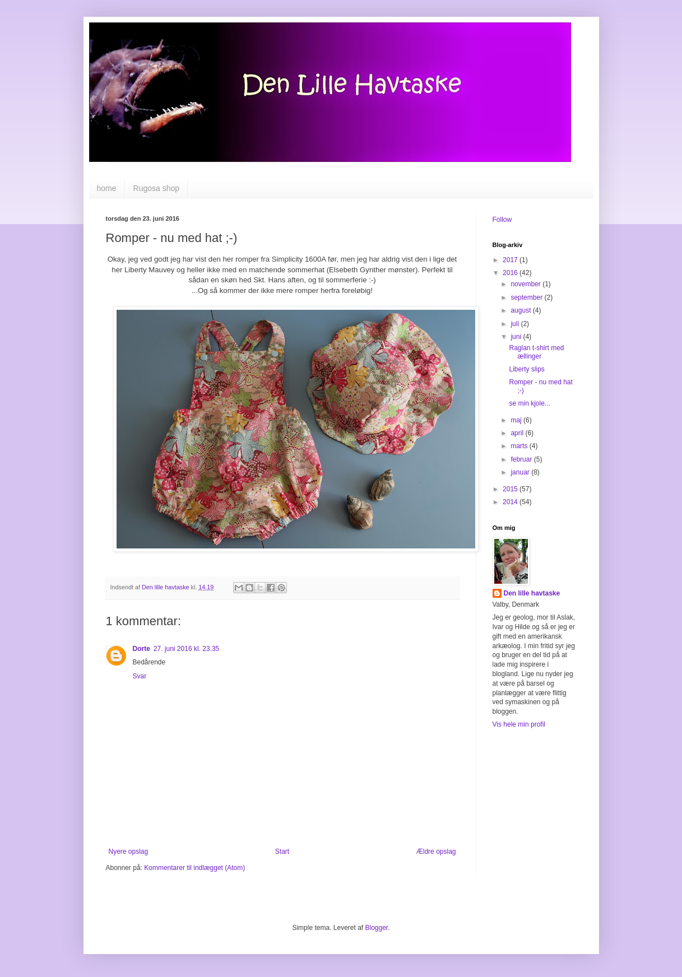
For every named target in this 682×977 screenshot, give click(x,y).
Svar (140, 676)
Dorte (141, 649)
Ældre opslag (436, 851)
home (107, 188)
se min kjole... (529, 403)
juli (516, 324)
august (521, 310)
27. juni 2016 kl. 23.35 (186, 649)
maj (517, 420)
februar (522, 459)
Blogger (376, 928)
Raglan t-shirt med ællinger (536, 352)
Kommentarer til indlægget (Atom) (194, 868)
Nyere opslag (129, 851)
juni (517, 337)
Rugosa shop (156, 188)
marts (520, 446)
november (526, 284)
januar (521, 472)
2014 (511, 502)
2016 (511, 273)
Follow (502, 220)
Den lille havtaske (532, 593)
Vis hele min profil (519, 724)
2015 (511, 489)
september (527, 297)
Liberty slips (526, 369)
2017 (511, 260)
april (518, 433)
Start (282, 851)
